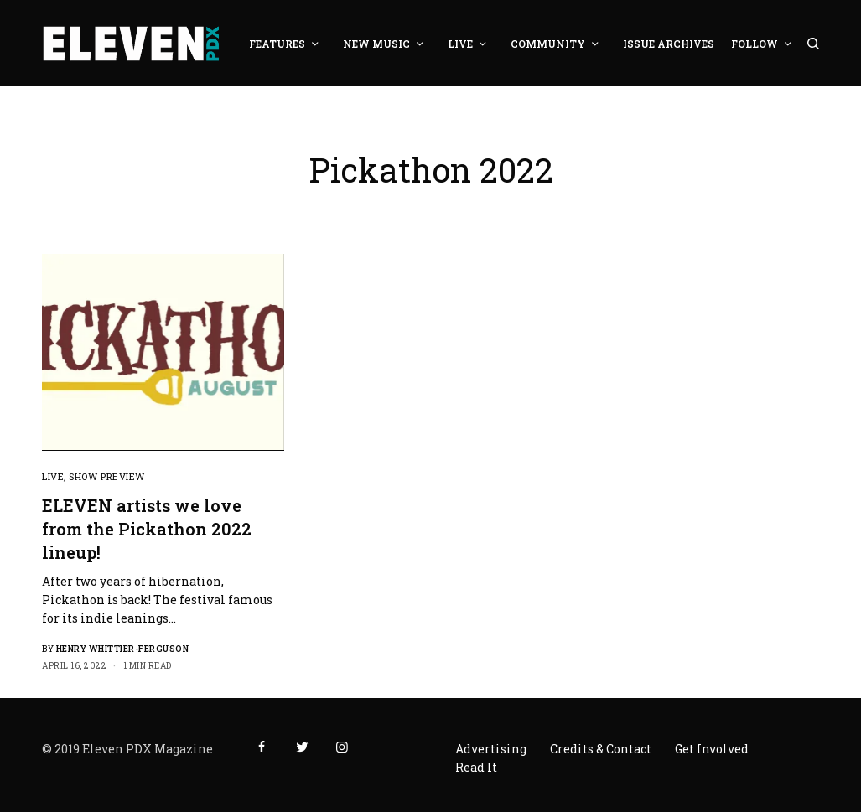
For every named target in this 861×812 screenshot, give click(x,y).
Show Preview (107, 476)
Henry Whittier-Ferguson (122, 649)
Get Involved (712, 749)
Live (53, 476)
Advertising (490, 749)
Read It (476, 767)
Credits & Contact (600, 749)
